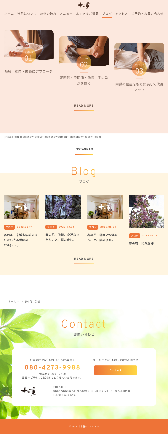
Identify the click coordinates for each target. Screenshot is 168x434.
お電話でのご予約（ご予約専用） (53, 360)
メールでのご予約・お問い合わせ (115, 360)
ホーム (12, 301)
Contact (115, 370)
